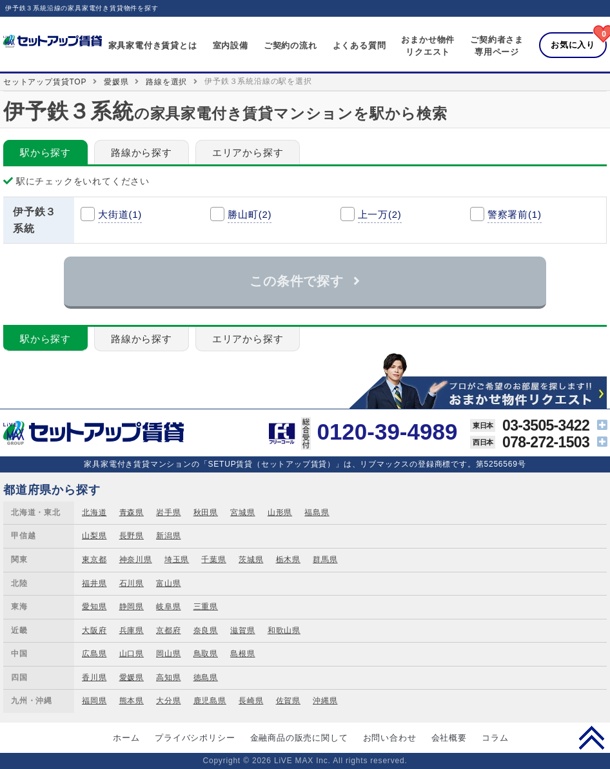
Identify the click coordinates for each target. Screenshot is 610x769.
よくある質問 (359, 45)
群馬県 (325, 559)
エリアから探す (248, 152)
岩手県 (168, 512)
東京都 (94, 559)
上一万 (380, 214)
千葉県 (213, 559)
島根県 (242, 653)
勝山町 (249, 214)
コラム (495, 738)
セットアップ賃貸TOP (44, 81)
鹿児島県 (209, 700)
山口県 (131, 653)
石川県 (131, 583)
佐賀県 (288, 700)
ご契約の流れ (290, 45)
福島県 (316, 512)
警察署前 (514, 214)
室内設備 (230, 45)
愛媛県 (116, 81)
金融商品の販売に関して (299, 738)
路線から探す (141, 152)
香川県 (94, 677)
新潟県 (168, 535)
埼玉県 (176, 559)
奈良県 (205, 630)
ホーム (126, 738)
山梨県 (94, 535)
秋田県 (205, 512)
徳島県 (205, 677)
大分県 (168, 700)
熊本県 (131, 700)
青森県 (131, 512)
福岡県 (94, 700)
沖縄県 (325, 700)
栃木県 (288, 559)
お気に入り (573, 45)
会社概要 (449, 738)
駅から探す (45, 152)
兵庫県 (131, 630)
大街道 (120, 214)
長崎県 (251, 700)
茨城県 (251, 559)
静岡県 (131, 606)
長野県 (131, 535)
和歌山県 (284, 630)
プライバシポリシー (195, 738)
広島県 (94, 653)
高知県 (168, 677)
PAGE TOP (591, 737)
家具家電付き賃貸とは (152, 45)
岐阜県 (168, 606)
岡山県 (168, 653)
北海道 (94, 512)
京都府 (168, 630)
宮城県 (242, 512)
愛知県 (94, 606)
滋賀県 (242, 630)
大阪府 (94, 630)
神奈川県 (135, 559)
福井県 (94, 583)
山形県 (280, 512)
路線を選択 (166, 81)
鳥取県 (205, 653)
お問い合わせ (390, 738)
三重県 (205, 606)
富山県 (168, 583)
